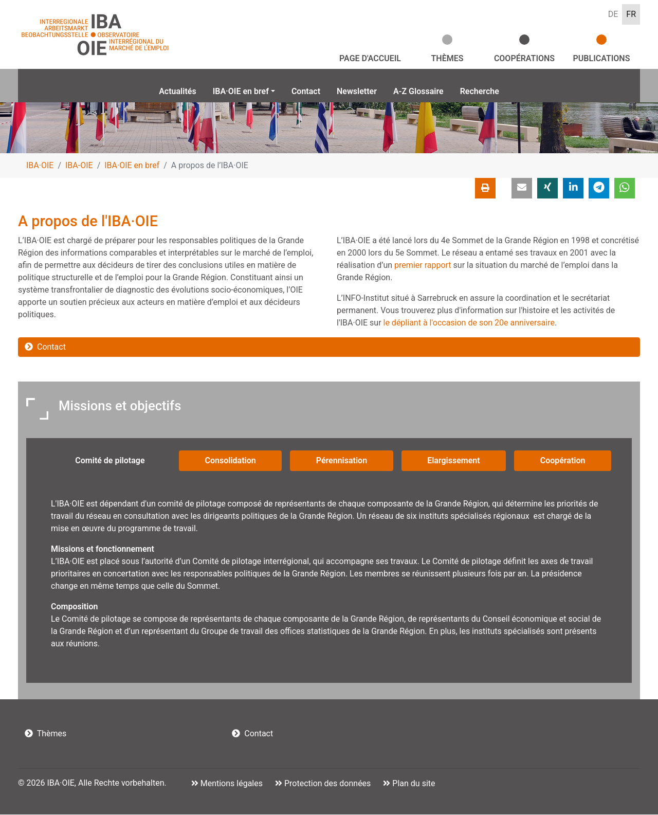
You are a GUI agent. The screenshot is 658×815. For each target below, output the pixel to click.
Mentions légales (230, 784)
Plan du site (412, 784)
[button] (521, 188)
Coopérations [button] (524, 58)
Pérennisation (341, 461)
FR (631, 14)
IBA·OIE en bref (131, 166)
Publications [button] (601, 58)
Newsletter (357, 91)
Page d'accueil (370, 58)
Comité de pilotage (109, 461)
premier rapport (422, 265)
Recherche (479, 91)
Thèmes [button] (447, 58)
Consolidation (230, 461)
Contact (305, 91)
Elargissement (453, 461)
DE (613, 14)
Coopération (563, 461)
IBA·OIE (39, 166)
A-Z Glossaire (418, 91)
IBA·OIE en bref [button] (241, 91)
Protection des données (326, 784)
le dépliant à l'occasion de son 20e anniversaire (469, 323)
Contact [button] (45, 347)
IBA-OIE (79, 166)
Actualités (177, 91)
